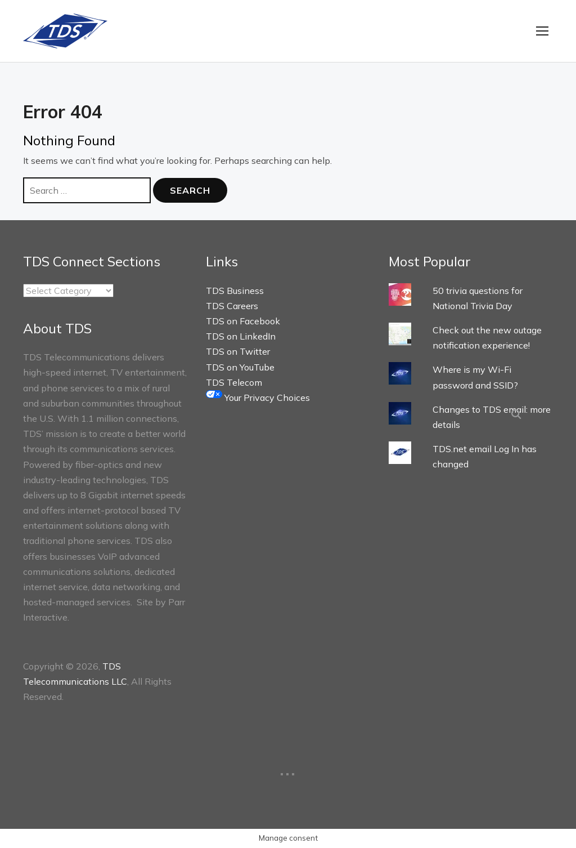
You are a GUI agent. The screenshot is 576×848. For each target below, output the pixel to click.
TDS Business (235, 291)
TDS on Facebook (243, 321)
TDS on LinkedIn (241, 336)
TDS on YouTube (240, 367)
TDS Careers (232, 306)
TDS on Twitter (238, 352)
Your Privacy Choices (258, 398)
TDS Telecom (234, 383)
